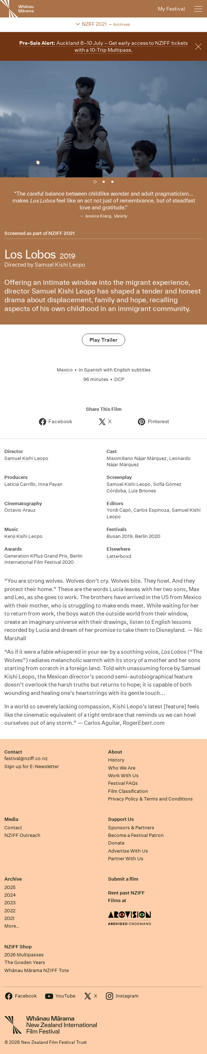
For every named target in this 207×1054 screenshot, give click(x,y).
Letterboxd (119, 556)
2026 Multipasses (24, 955)
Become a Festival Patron (136, 835)
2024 (10, 895)
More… (11, 926)
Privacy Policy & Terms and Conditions (150, 799)
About (115, 752)
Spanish (93, 370)
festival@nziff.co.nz (26, 758)
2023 (10, 903)
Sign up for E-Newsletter (31, 766)
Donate (116, 843)
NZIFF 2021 (61, 233)
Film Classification (128, 791)
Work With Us (123, 775)
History (116, 760)
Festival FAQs (123, 783)
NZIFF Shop (18, 947)
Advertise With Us (128, 851)
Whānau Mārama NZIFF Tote (36, 970)
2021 (9, 918)
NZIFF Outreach (22, 835)
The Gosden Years (24, 962)
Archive (13, 879)
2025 (10, 887)
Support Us (121, 819)
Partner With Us (125, 859)
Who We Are (121, 768)
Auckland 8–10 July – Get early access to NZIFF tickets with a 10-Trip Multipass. (103, 46)
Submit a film (123, 879)
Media (11, 819)
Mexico (65, 370)
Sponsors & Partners (131, 828)
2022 (9, 911)
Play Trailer (103, 340)
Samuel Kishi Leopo (60, 264)
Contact (13, 752)
